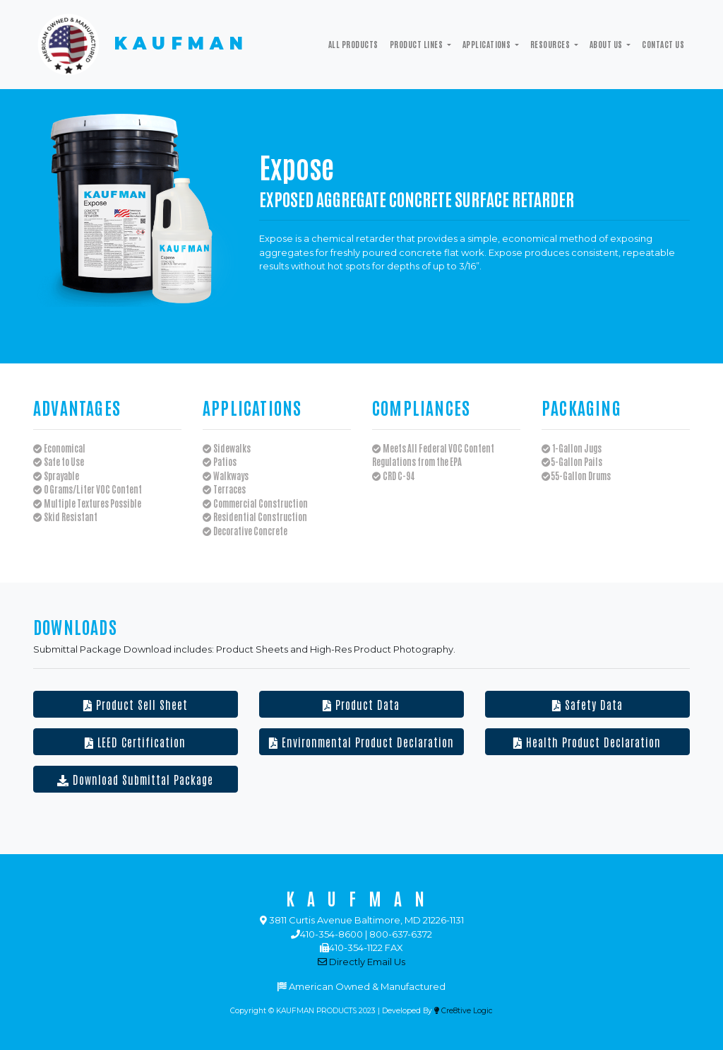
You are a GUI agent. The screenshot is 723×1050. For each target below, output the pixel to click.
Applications (487, 43)
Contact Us (663, 43)
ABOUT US (607, 43)
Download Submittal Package (135, 779)
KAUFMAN (141, 44)
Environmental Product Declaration (361, 742)
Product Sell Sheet (135, 704)
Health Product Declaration (587, 742)
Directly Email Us (361, 961)
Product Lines (417, 43)
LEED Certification (135, 742)
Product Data (361, 704)
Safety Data (587, 704)
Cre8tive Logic (463, 1010)
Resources (551, 43)
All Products (353, 43)
